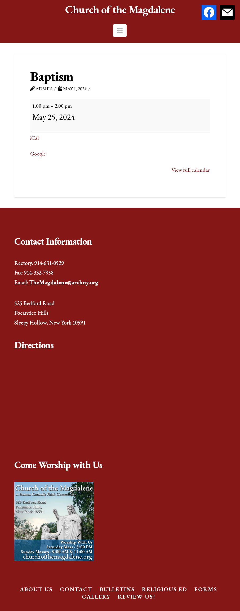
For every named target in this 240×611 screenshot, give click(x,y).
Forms (205, 589)
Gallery (96, 596)
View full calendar (190, 169)
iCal (34, 137)
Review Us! (136, 596)
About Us (36, 589)
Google (38, 153)
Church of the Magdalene (120, 9)
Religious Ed (164, 589)
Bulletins (117, 589)
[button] (120, 30)
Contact (76, 589)
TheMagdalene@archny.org (63, 282)
